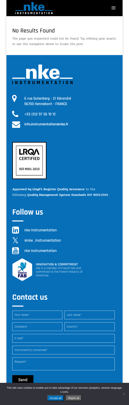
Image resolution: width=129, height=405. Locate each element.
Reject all (73, 398)
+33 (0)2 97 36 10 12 (40, 114)
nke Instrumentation (40, 230)
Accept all (55, 398)
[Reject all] (124, 394)
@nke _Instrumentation (42, 240)
